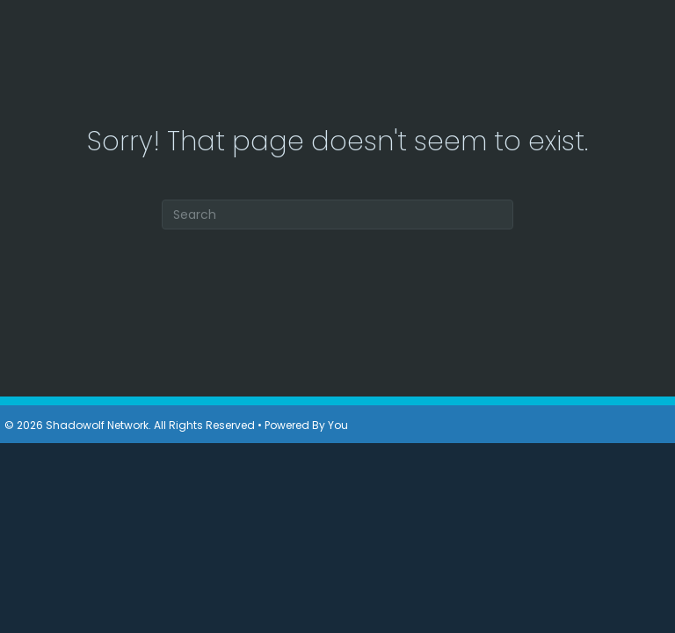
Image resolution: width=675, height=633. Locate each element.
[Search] (337, 214)
